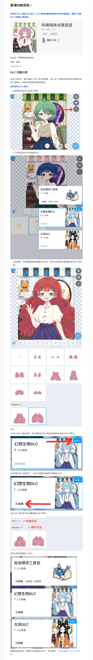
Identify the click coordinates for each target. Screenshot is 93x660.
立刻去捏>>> (15, 66)
